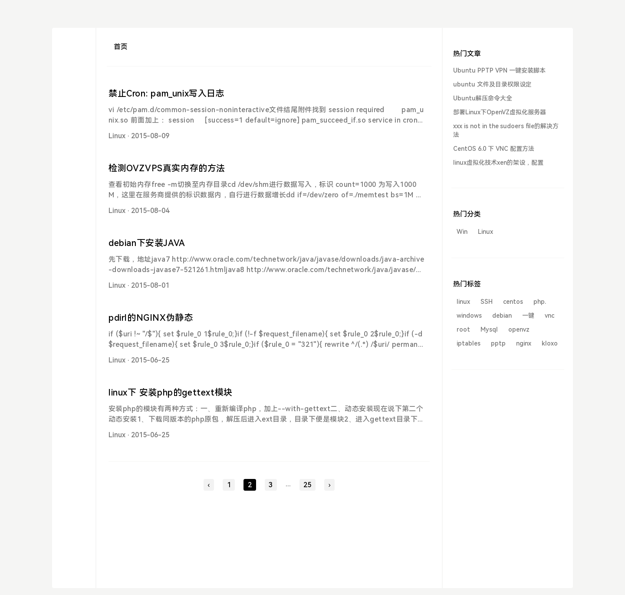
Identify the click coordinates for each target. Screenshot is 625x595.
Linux (117, 136)
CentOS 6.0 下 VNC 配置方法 (493, 148)
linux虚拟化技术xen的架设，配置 (498, 162)
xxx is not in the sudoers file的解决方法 (506, 130)
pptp (498, 343)
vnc (549, 315)
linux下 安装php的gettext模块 (171, 392)
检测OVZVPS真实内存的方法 (167, 168)
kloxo (550, 343)
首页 (121, 47)
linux (463, 301)
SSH (486, 301)
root (463, 329)
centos (513, 301)
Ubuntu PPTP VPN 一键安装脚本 (499, 70)
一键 (528, 315)
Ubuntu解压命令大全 (482, 98)
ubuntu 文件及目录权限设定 (492, 84)
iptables (468, 343)
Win (462, 231)
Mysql (489, 329)
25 (307, 485)
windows (469, 315)
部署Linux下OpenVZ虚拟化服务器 (499, 112)
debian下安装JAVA (147, 243)
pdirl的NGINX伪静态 (151, 317)
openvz (519, 329)
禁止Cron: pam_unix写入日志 (167, 93)
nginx (523, 343)
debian (502, 315)
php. (539, 301)
